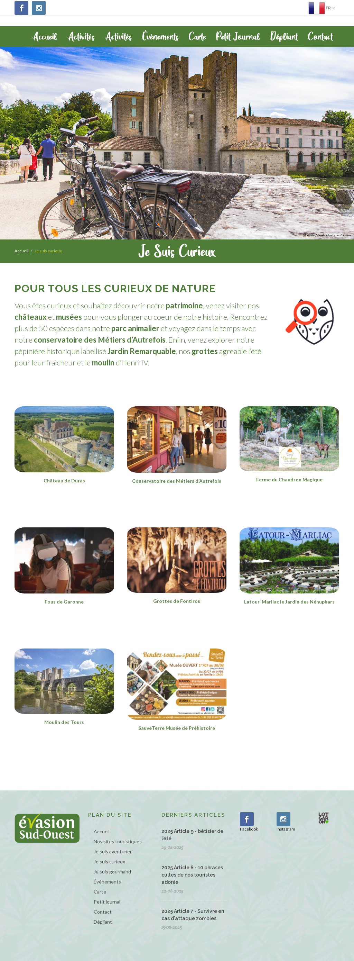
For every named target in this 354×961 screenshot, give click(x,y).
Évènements (107, 882)
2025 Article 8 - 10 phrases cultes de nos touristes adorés (192, 875)
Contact (103, 912)
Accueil (21, 250)
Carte (100, 892)
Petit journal (107, 902)
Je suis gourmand (112, 871)
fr (321, 7)
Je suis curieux (109, 861)
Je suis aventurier (113, 851)
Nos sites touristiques (118, 841)
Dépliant (103, 922)
